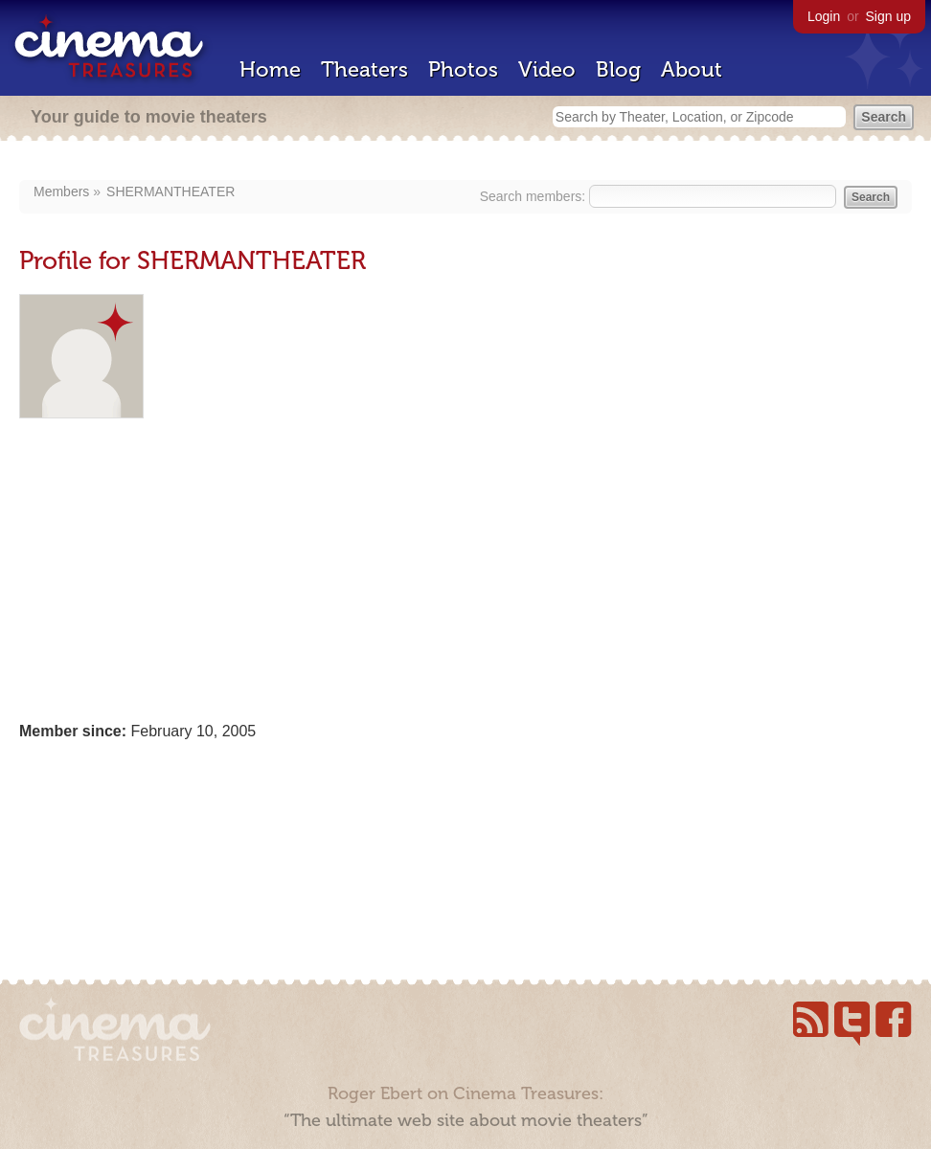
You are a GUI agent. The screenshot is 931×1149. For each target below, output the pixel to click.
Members (61, 191)
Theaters (364, 69)
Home (270, 69)
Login (823, 16)
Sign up (888, 16)
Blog (618, 69)
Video (547, 69)
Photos (463, 69)
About (691, 69)
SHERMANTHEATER (170, 191)
